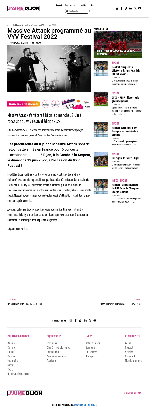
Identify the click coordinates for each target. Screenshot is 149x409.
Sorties (10, 365)
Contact (95, 5)
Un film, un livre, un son (18, 374)
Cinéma (11, 343)
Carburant (130, 356)
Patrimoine (12, 361)
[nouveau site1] (49, 108)
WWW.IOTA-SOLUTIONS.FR (85, 405)
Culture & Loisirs (18, 336)
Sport (115, 63)
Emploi (10, 352)
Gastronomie (53, 352)
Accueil (59, 5)
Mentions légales (133, 361)
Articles (84, 5)
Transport (90, 356)
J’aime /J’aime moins (56, 356)
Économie (90, 347)
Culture (11, 347)
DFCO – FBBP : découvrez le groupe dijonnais (115, 52)
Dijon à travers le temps (58, 347)
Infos (115, 180)
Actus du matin (93, 343)
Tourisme (51, 361)
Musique (11, 356)
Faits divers (91, 352)
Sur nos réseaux (71, 5)
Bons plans (52, 343)
